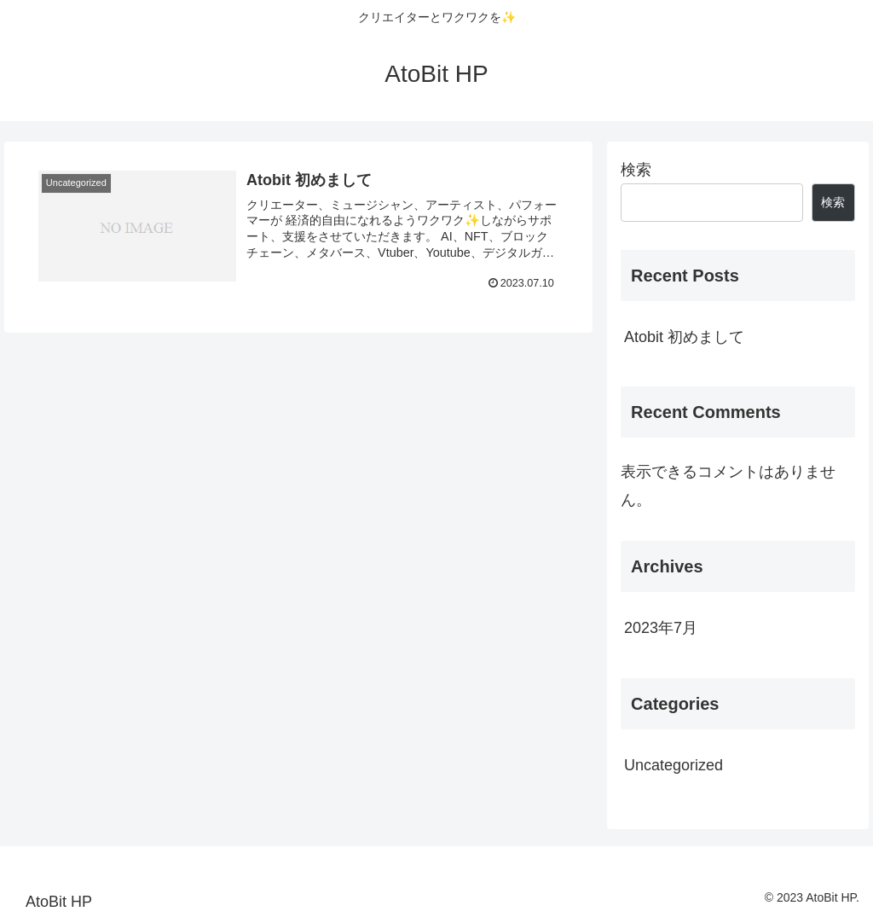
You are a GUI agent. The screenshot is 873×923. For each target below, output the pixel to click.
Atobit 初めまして (684, 336)
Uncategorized (673, 765)
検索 (636, 169)
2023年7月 (660, 627)
